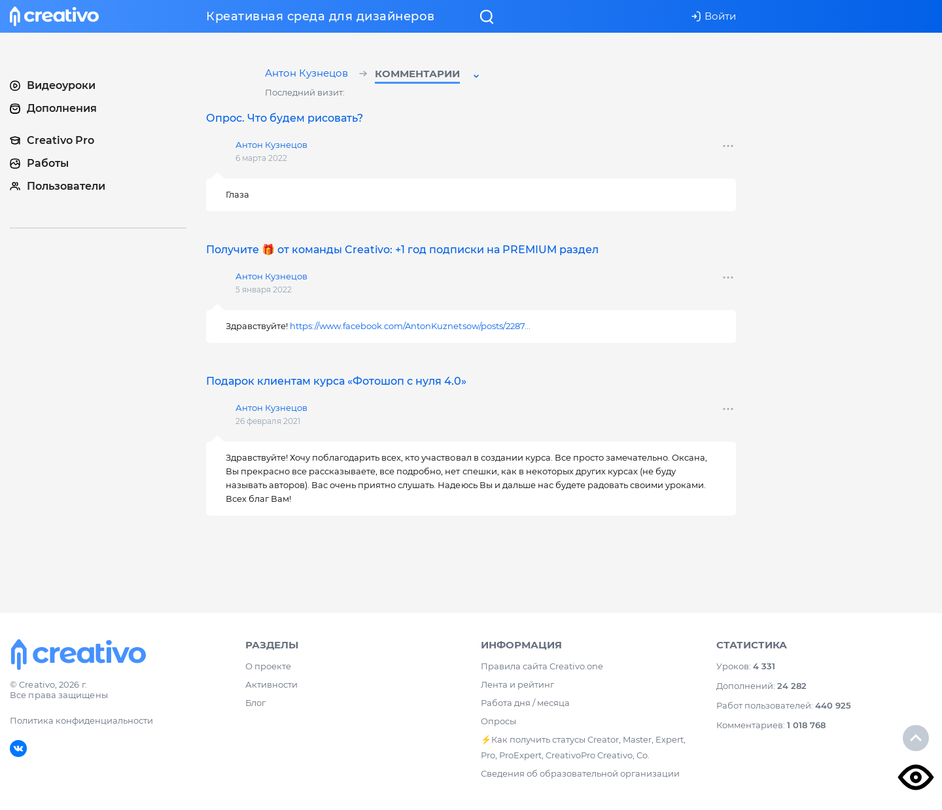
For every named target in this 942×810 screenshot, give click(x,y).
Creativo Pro (52, 140)
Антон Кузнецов (308, 74)
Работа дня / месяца (525, 702)
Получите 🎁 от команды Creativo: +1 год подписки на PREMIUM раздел (402, 249)
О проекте (268, 666)
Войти (713, 16)
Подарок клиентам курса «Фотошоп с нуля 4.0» (336, 381)
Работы (39, 163)
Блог (255, 702)
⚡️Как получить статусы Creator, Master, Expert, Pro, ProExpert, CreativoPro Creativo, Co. (583, 747)
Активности (271, 684)
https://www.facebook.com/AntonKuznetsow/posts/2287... (410, 326)
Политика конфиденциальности (81, 720)
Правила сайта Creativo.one (542, 666)
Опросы (498, 721)
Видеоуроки (53, 85)
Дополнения (53, 108)
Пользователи (57, 186)
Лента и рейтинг (517, 684)
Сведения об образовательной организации (580, 773)
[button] (428, 76)
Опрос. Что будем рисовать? (284, 118)
